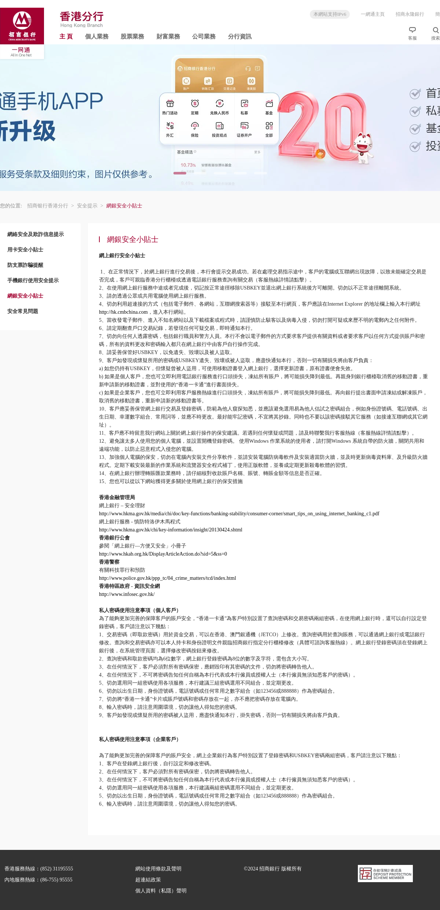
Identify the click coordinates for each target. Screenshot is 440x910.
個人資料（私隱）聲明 (161, 891)
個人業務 (97, 36)
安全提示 (90, 206)
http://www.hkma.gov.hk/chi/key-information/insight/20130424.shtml (170, 530)
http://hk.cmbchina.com (123, 312)
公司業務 (204, 36)
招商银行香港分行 (50, 206)
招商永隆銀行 (410, 14)
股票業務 (132, 36)
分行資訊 (240, 36)
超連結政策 (148, 880)
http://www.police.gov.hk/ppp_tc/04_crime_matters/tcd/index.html (167, 578)
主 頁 (66, 36)
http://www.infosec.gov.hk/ (127, 594)
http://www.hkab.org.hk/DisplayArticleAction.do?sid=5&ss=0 (163, 554)
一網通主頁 (373, 14)
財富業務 (168, 36)
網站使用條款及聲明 (158, 869)
